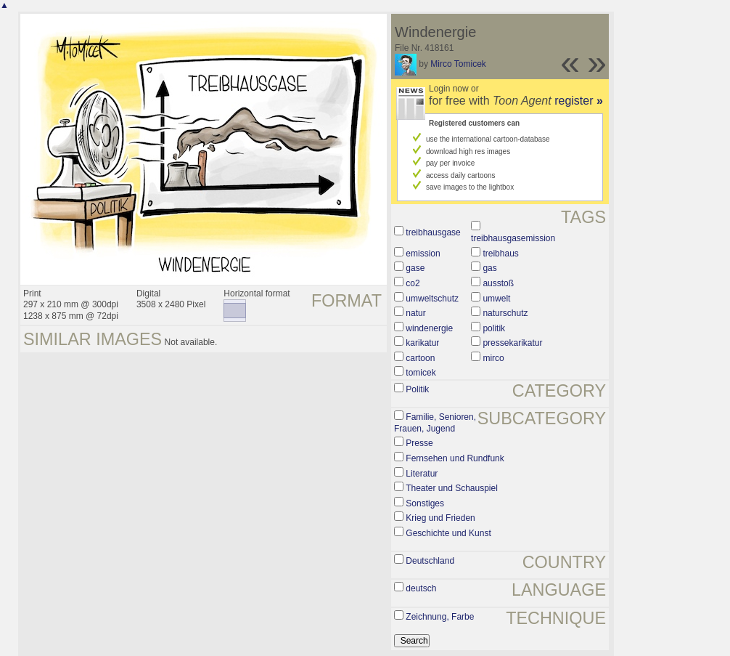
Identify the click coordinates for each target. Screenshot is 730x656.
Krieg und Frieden (440, 518)
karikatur (422, 343)
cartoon (420, 358)
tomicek (420, 373)
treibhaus (500, 253)
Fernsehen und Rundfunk (455, 458)
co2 (412, 283)
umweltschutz (432, 298)
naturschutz (505, 313)
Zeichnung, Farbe (440, 617)
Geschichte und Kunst (448, 533)
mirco (493, 358)
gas (489, 268)
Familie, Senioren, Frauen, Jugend (435, 423)
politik (494, 328)
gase (415, 268)
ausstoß (498, 283)
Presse (419, 443)
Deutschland (430, 561)
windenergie (429, 328)
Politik (417, 389)
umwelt (496, 298)
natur (415, 313)
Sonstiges (425, 503)
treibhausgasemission (513, 238)
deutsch (421, 588)
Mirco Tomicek (457, 64)
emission (423, 253)
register (578, 100)
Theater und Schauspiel (452, 488)
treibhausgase (433, 232)
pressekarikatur (512, 343)
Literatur (422, 474)
